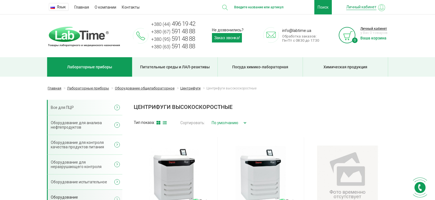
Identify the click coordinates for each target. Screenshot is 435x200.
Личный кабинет (373, 29)
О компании (105, 7)
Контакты (131, 7)
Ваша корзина (373, 38)
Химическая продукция (345, 67)
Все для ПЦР (62, 107)
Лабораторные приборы (89, 67)
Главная (81, 7)
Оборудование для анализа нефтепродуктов (76, 125)
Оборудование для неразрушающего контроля (76, 164)
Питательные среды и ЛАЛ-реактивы (175, 67)
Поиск (323, 7)
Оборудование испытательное (79, 182)
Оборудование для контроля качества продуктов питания (77, 144)
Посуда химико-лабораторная (260, 67)
